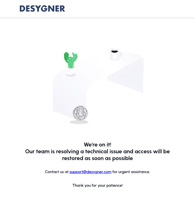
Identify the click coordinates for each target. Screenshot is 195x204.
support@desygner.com (91, 171)
